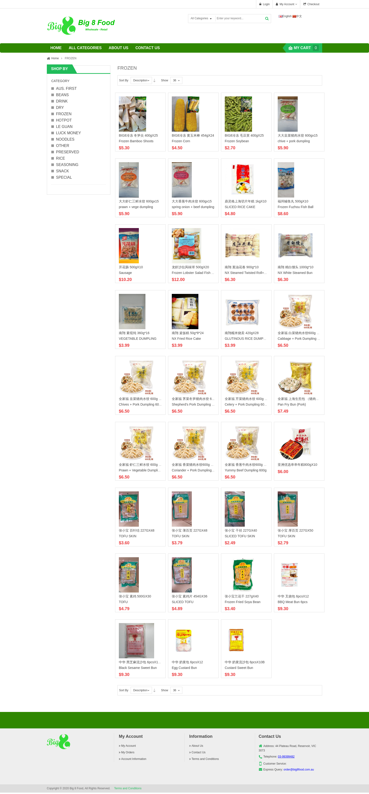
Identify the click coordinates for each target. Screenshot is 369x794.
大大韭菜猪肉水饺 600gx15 (298, 135)
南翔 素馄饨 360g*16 (134, 333)
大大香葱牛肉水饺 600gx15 (192, 201)
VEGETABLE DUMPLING (137, 338)
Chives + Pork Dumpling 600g (141, 404)
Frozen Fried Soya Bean (243, 602)
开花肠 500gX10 (131, 267)
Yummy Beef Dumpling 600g (245, 470)
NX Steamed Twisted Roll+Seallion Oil (253, 273)
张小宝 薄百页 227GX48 (189, 530)
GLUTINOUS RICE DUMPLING (248, 338)
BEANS (62, 95)
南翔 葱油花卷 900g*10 (242, 267)
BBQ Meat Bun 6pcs (293, 602)
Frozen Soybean (237, 141)
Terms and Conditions (204, 759)
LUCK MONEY (68, 133)
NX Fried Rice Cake (186, 338)
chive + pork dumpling (294, 141)
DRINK (62, 101)
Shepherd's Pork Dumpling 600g (195, 404)
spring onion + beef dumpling (193, 207)
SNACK (62, 171)
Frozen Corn (181, 141)
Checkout (313, 4)
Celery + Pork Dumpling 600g (246, 404)
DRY (60, 108)
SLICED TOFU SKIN (240, 536)
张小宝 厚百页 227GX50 (295, 530)
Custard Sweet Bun (239, 668)
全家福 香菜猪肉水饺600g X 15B (196, 464)
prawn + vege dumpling (136, 207)
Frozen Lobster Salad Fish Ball (194, 273)
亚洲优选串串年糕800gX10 (297, 464)
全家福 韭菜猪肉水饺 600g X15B (143, 399)
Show (164, 80)
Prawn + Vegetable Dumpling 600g (144, 470)
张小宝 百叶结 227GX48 (136, 530)
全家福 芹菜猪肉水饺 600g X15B (249, 399)
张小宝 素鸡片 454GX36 (189, 596)
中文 (297, 16)
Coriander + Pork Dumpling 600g (196, 470)
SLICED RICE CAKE (240, 207)
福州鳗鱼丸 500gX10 (293, 201)
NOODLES (65, 139)
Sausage (125, 273)
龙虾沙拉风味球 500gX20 (190, 267)
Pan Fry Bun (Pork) (292, 404)
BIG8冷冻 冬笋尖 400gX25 (138, 135)
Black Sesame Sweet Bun (138, 668)
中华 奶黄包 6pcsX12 (187, 662)
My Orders (126, 752)
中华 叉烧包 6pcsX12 (293, 596)
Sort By (123, 80)
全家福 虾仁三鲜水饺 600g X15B (143, 464)
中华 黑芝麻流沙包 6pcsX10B (140, 662)
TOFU (123, 602)
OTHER (62, 146)
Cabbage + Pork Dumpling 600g (301, 338)
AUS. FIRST (66, 89)
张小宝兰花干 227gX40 (242, 596)
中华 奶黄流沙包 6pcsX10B (245, 662)
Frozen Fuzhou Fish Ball (295, 207)
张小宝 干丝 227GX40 (241, 530)
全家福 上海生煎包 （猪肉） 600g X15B (307, 399)
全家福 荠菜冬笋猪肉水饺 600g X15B (199, 399)
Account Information (132, 759)
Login (266, 4)
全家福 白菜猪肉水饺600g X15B (301, 333)
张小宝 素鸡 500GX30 (135, 596)
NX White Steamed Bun (295, 273)
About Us (196, 745)
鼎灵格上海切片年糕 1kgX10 (245, 201)
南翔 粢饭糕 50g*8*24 (188, 333)
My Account (287, 4)
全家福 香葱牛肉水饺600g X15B (248, 464)
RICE (60, 158)
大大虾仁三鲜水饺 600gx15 (139, 201)
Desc (154, 80)
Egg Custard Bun (184, 668)
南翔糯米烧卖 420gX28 (242, 333)
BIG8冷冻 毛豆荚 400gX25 (244, 135)
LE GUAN (64, 127)
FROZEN (64, 114)
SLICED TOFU (182, 602)
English (285, 16)
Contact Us (197, 752)
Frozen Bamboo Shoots (136, 141)
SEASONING (67, 165)
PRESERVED (67, 152)
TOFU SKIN (127, 536)
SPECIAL (64, 177)
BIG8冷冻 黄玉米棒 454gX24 (193, 135)
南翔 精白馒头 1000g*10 (295, 267)
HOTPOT (64, 120)
